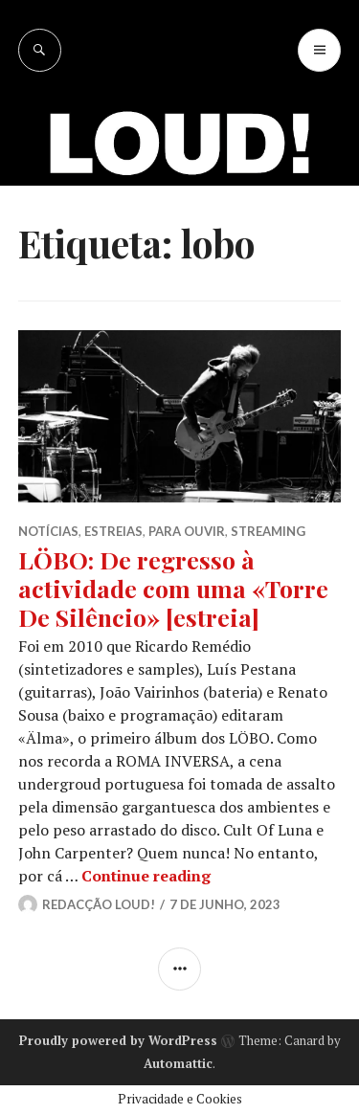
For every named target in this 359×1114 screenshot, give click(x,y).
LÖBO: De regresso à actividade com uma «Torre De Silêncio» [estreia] (173, 588)
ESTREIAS (113, 531)
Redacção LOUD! (98, 904)
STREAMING (268, 531)
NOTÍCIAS (48, 531)
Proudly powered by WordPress (118, 1040)
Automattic (178, 1063)
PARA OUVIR (186, 531)
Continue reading (146, 875)
